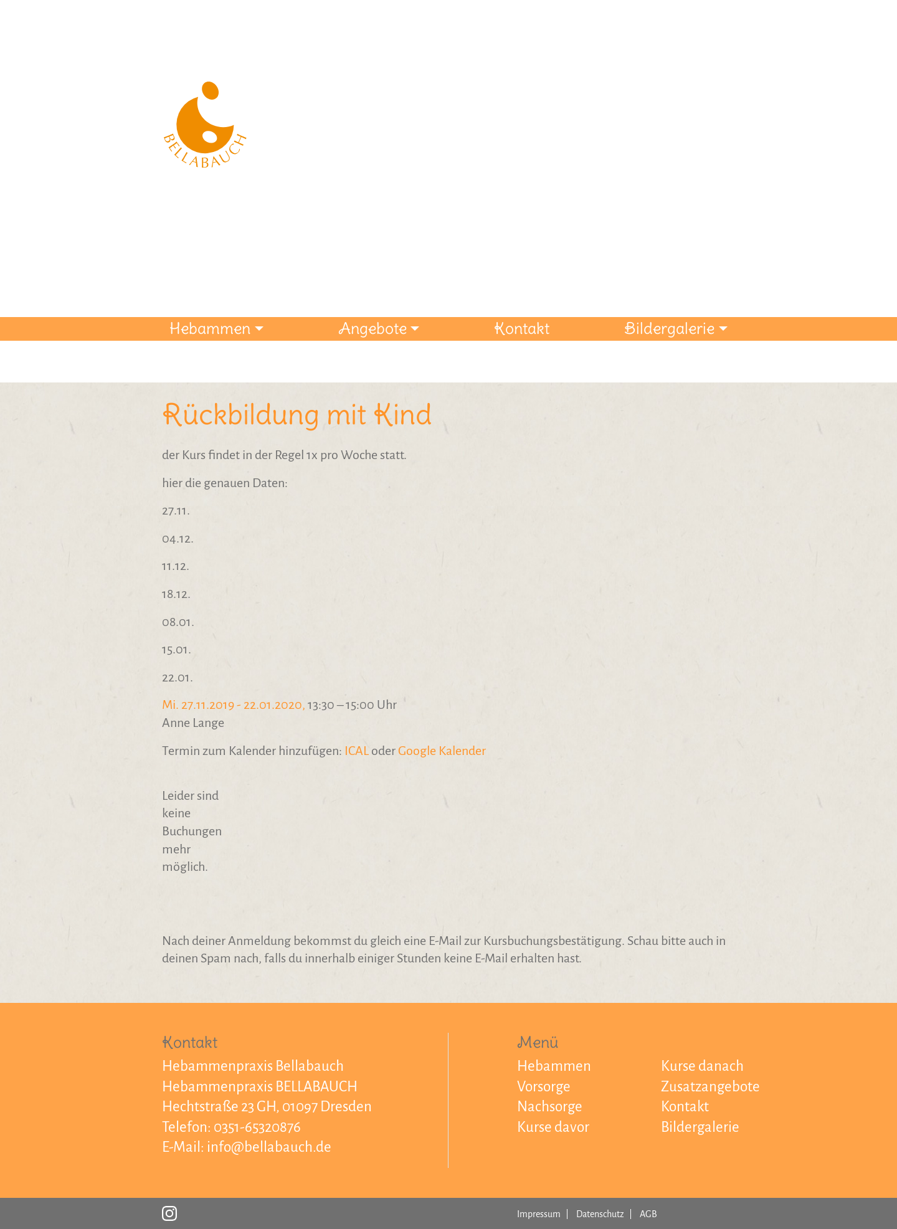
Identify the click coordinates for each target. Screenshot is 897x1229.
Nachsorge (549, 1106)
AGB (648, 1214)
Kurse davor (553, 1127)
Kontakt (521, 328)
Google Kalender (442, 750)
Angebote (372, 328)
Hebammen (209, 328)
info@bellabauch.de (269, 1147)
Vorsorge (544, 1086)
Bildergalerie (669, 328)
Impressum (539, 1214)
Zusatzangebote (710, 1086)
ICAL (356, 750)
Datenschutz (600, 1214)
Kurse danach (702, 1066)
